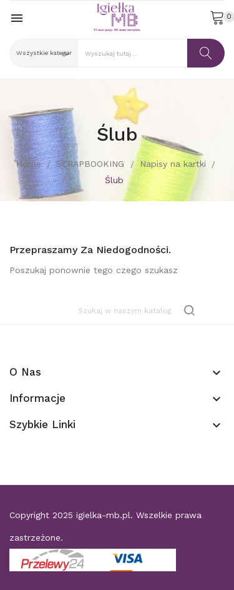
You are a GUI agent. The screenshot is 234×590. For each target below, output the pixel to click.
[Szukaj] (137, 310)
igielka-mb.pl (103, 515)
